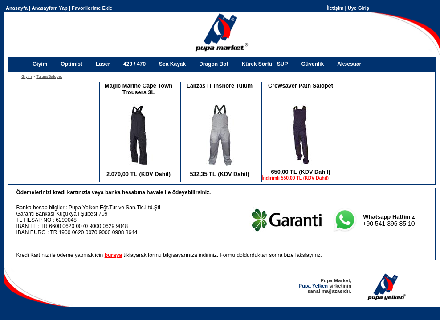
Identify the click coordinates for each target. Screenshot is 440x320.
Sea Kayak (172, 64)
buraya (113, 255)
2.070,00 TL (121, 174)
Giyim (40, 64)
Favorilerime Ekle (92, 8)
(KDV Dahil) (155, 174)
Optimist (71, 64)
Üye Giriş (358, 8)
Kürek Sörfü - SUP (264, 64)
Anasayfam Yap (50, 8)
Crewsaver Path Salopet (300, 85)
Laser (103, 64)
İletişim (335, 8)
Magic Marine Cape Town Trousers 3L (138, 89)
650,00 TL (284, 171)
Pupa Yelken (313, 285)
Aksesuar (349, 64)
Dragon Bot (213, 64)
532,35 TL (203, 174)
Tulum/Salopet (49, 76)
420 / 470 (134, 64)
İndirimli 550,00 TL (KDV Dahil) (295, 178)
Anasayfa (17, 8)
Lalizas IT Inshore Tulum (220, 85)
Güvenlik (312, 64)
